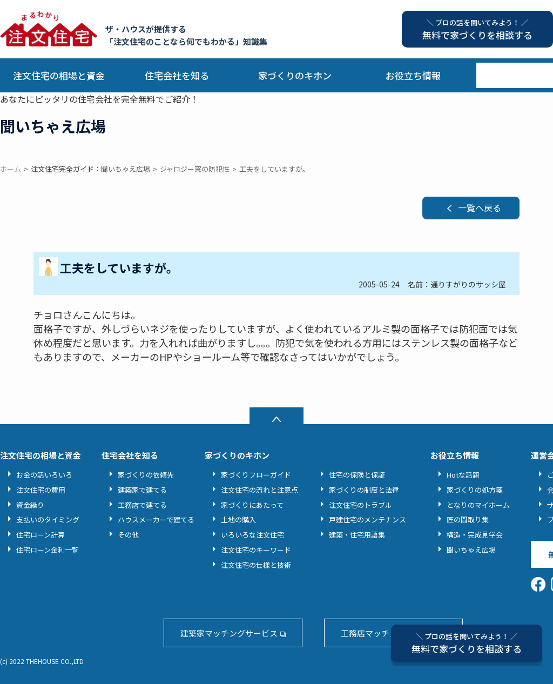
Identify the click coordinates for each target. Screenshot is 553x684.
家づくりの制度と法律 (364, 490)
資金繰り (30, 505)
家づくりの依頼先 (146, 475)
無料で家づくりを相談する (466, 643)
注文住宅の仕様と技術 (256, 565)
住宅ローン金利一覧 (47, 550)
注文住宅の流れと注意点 (259, 490)
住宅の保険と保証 (357, 475)
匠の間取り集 (468, 519)
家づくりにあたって (252, 505)
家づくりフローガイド (256, 475)
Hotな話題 (463, 475)
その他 (128, 534)
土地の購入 (238, 519)
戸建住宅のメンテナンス (367, 519)
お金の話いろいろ (44, 475)
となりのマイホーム (478, 505)
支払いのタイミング (47, 519)
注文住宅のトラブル (360, 505)
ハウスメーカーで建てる (156, 519)
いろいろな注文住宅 (252, 534)
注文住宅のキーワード (256, 550)
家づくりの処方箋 (475, 490)
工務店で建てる (142, 505)
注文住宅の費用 (40, 490)
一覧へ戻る (479, 207)
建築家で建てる (142, 490)
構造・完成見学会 (475, 534)
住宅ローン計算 (40, 534)
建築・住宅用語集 (357, 534)
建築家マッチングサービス (229, 633)
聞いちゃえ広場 (471, 550)
